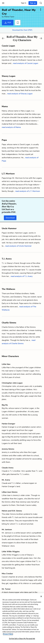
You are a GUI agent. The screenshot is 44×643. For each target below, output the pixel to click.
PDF (7, 22)
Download (10, 217)
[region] (22, 618)
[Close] (41, 596)
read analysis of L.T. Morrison (27, 191)
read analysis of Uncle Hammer (18, 246)
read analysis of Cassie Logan (25, 63)
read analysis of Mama (11, 127)
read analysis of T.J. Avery (22, 276)
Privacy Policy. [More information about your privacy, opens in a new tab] (8, 634)
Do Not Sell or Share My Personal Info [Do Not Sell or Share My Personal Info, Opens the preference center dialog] (22, 639)
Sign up (33, 3)
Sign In (23, 3)
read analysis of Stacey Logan (20, 93)
